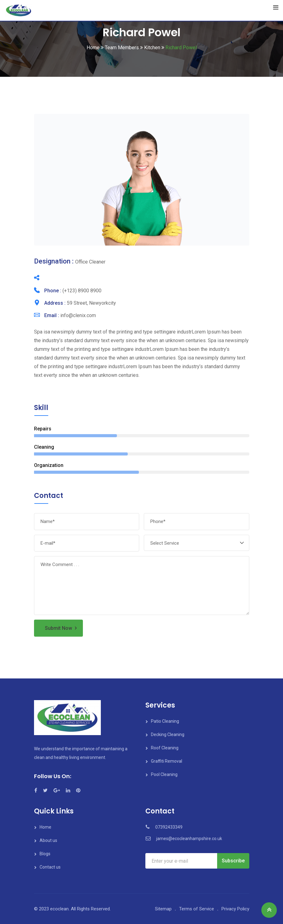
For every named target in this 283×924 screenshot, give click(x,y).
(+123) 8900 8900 (81, 291)
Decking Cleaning (167, 734)
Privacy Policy (235, 909)
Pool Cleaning (164, 774)
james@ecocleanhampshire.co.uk (189, 838)
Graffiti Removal (166, 761)
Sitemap (163, 909)
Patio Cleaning (165, 721)
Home (45, 827)
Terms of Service (196, 909)
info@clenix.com (78, 315)
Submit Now (58, 628)
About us (48, 840)
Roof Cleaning (164, 747)
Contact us (50, 867)
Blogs (45, 853)
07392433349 (168, 827)
